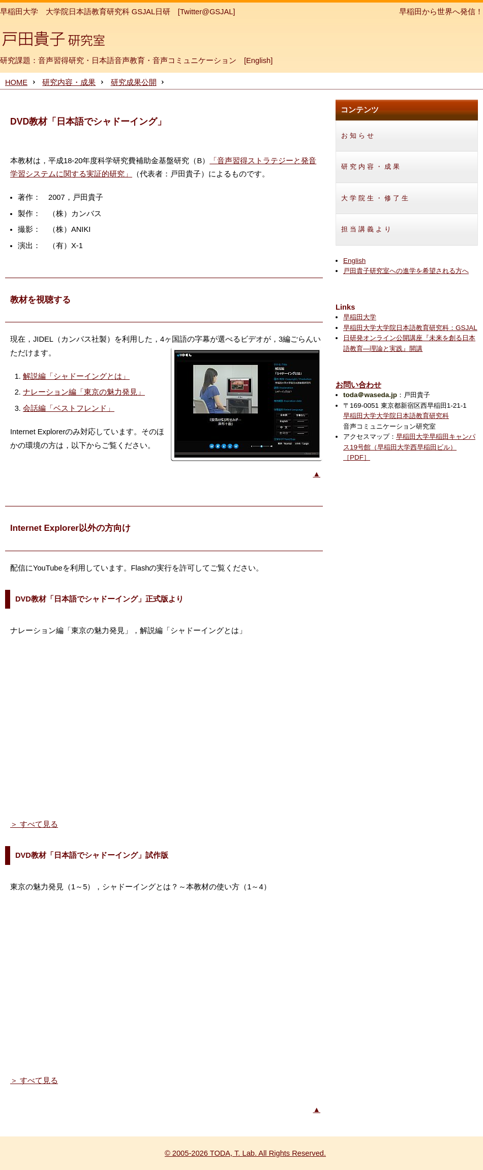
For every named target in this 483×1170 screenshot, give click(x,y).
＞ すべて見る (34, 824)
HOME (16, 82)
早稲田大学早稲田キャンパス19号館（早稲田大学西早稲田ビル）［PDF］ (409, 447)
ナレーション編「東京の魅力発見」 (84, 392)
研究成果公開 (134, 82)
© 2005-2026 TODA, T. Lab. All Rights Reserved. (245, 1153)
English (258, 60)
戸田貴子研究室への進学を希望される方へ (406, 271)
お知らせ (358, 135)
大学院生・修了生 (375, 198)
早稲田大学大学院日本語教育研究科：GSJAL (410, 328)
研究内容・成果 (69, 82)
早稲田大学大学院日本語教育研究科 (396, 415)
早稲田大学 (19, 12)
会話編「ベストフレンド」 (68, 408)
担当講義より (367, 229)
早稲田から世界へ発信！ (441, 12)
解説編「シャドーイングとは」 (76, 376)
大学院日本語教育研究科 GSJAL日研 (108, 12)
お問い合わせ (358, 385)
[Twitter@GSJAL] (206, 12)
